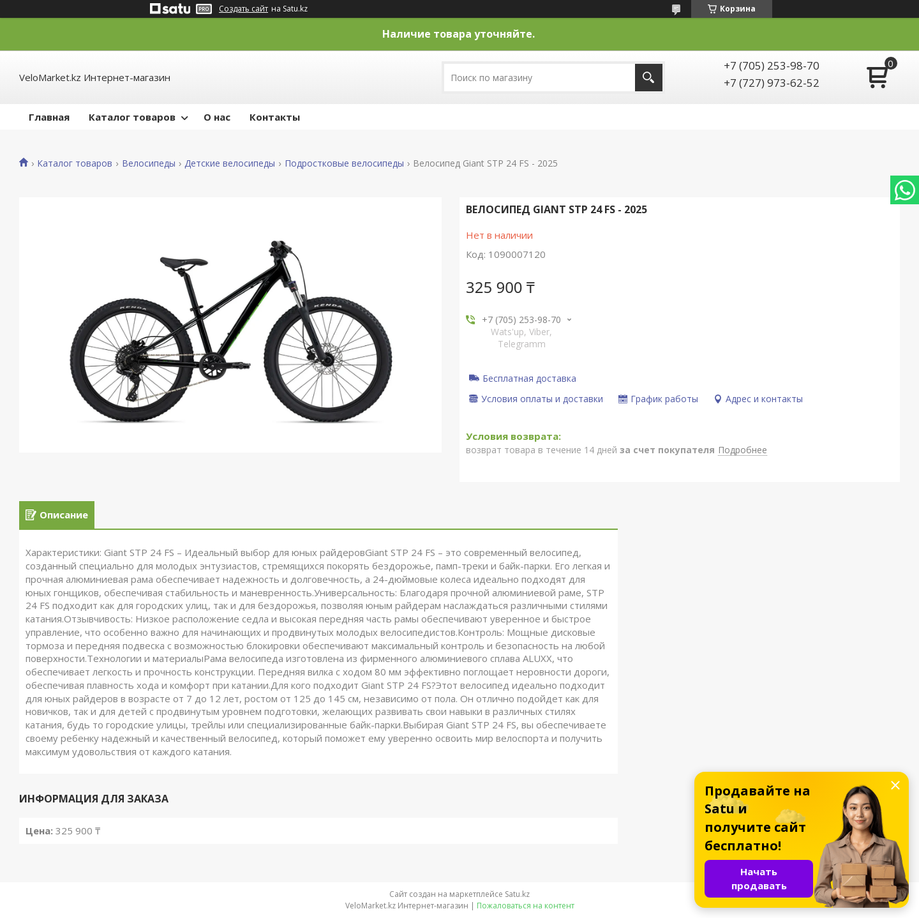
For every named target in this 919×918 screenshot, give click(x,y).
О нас (217, 116)
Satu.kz (517, 894)
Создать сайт (243, 8)
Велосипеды (149, 163)
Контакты (275, 116)
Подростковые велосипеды (344, 163)
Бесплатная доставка (529, 378)
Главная (49, 116)
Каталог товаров (132, 116)
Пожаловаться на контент (525, 905)
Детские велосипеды (229, 163)
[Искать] (648, 77)
